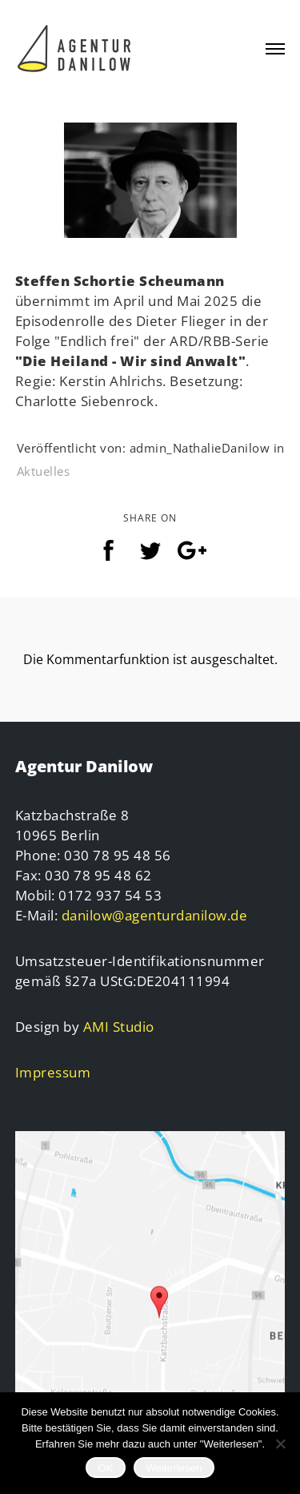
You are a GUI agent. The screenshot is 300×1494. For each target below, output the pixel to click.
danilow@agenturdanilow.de (155, 915)
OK (105, 1468)
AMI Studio (118, 1026)
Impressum (53, 1072)
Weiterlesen (174, 1468)
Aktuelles (43, 471)
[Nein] (280, 1444)
